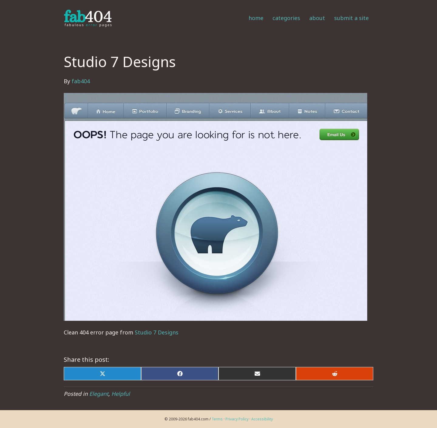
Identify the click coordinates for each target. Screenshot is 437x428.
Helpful (120, 393)
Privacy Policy (237, 419)
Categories (286, 18)
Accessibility (262, 419)
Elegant (98, 393)
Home (256, 18)
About (317, 18)
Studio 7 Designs (156, 332)
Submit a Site (351, 18)
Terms (217, 419)
